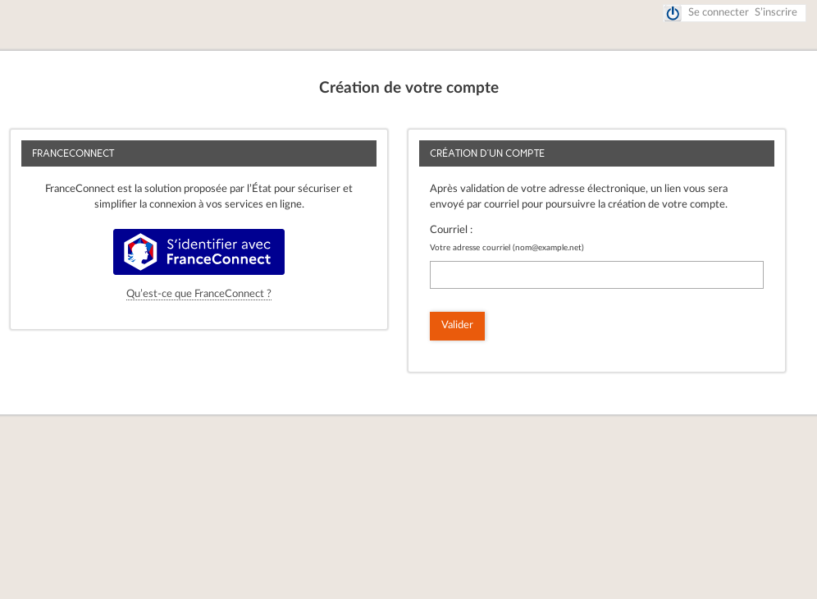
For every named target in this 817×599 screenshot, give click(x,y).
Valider (457, 325)
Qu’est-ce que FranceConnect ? (199, 294)
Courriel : (451, 230)
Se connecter (718, 12)
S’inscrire (776, 12)
